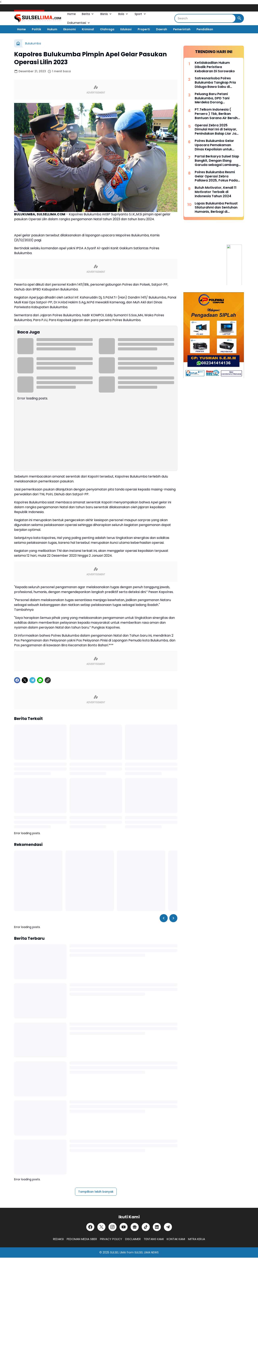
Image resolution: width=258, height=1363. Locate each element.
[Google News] (135, 1227)
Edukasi (126, 29)
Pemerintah (181, 29)
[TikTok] (146, 1227)
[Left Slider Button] (164, 918)
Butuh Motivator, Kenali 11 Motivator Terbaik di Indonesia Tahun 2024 (215, 192)
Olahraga (107, 29)
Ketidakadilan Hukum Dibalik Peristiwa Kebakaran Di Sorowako (215, 67)
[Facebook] (17, 680)
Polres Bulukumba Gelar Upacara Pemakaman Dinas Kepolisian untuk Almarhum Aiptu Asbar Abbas (214, 145)
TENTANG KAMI (154, 1239)
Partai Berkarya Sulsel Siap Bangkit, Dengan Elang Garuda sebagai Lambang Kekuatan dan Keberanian (217, 160)
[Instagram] (112, 1227)
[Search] (205, 18)
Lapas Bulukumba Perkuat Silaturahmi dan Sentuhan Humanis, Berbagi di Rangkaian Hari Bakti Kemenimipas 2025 (216, 207)
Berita (88, 14)
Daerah (161, 29)
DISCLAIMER (133, 1239)
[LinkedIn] (157, 1227)
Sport (141, 14)
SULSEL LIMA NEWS (146, 1252)
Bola (123, 14)
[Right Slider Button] (173, 918)
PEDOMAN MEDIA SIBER (82, 1239)
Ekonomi (69, 29)
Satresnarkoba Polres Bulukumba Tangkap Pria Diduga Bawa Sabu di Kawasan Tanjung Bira (215, 82)
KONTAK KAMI (176, 1239)
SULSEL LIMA (118, 1252)
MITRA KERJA (196, 1239)
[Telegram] (32, 680)
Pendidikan (205, 29)
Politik (36, 29)
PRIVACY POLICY (111, 1239)
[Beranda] (18, 43)
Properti (144, 29)
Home (71, 14)
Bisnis (106, 14)
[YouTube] (124, 1227)
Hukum (52, 29)
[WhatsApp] (40, 680)
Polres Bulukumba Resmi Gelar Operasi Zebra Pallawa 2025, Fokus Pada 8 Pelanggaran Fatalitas (217, 176)
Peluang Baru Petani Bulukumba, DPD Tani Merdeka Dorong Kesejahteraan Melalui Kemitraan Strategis (213, 98)
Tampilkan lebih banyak (95, 1192)
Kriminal (88, 29)
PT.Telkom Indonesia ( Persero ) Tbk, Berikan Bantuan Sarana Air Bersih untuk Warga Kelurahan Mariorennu (216, 114)
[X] (25, 680)
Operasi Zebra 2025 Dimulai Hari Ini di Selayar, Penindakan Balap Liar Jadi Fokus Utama (217, 129)
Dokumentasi (79, 23)
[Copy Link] (48, 680)
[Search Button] (239, 18)
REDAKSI (58, 1239)
